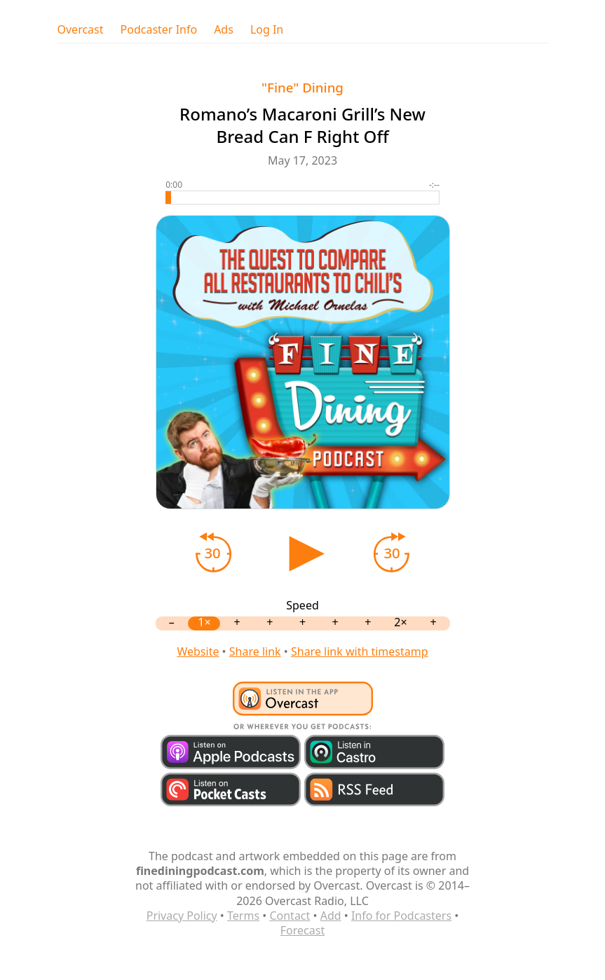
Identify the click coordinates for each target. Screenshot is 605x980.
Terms (243, 915)
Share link (255, 651)
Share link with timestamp (359, 651)
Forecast (302, 930)
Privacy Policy (182, 915)
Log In (266, 29)
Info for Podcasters (401, 915)
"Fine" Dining (302, 87)
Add (330, 915)
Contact (289, 915)
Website (198, 651)
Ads (223, 29)
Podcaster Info (159, 29)
